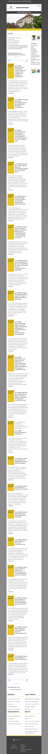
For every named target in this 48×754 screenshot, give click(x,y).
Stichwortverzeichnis (35, 64)
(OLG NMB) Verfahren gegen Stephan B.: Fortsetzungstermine (21, 657)
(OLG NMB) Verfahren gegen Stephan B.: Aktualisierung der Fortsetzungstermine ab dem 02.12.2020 (21, 601)
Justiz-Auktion (11, 718)
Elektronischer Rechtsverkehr (31, 701)
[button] (14, 1)
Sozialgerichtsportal (12, 706)
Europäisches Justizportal (13, 699)
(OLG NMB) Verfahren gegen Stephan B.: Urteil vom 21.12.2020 (21, 487)
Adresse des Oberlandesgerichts (15, 48)
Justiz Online (34, 50)
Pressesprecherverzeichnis (37, 62)
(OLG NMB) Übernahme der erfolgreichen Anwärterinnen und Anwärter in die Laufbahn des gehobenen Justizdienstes (20, 71)
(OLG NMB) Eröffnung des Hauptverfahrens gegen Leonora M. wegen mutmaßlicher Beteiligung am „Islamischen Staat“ (21, 396)
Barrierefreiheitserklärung (26, 749)
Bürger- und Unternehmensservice (32, 721)
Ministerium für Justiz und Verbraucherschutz (35, 53)
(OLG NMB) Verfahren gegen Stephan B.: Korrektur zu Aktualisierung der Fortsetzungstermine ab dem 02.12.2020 (21, 571)
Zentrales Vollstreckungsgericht (15, 723)
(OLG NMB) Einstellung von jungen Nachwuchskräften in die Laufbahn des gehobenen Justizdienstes (21, 103)
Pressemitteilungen (29, 726)
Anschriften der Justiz (30, 716)
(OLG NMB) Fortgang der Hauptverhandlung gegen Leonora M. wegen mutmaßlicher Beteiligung (21, 296)
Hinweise (23, 745)
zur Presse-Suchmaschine (16, 689)
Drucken (16, 740)
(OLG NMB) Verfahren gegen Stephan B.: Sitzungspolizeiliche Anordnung (21, 514)
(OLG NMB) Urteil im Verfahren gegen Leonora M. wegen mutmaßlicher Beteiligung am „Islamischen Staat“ (20, 200)
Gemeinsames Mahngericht (14, 716)
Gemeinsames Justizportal (14, 701)
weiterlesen (10, 93)
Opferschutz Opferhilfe (30, 706)
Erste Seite (9, 60)
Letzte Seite (26, 60)
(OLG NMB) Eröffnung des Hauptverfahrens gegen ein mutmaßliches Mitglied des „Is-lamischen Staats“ (21, 167)
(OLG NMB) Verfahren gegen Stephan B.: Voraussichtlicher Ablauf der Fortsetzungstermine (21, 630)
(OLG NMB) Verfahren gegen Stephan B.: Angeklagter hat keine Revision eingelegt (21, 461)
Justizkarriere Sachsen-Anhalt (32, 704)
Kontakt (22, 748)
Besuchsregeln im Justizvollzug (32, 699)
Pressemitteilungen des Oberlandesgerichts (17, 47)
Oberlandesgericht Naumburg (24, 12)
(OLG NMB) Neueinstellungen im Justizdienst (21, 432)
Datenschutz (24, 746)
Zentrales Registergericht (13, 721)
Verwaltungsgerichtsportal (13, 709)
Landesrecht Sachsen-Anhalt (31, 723)
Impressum (23, 751)
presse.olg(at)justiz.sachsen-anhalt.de (19, 45)
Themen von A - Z (29, 709)
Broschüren (33, 48)
